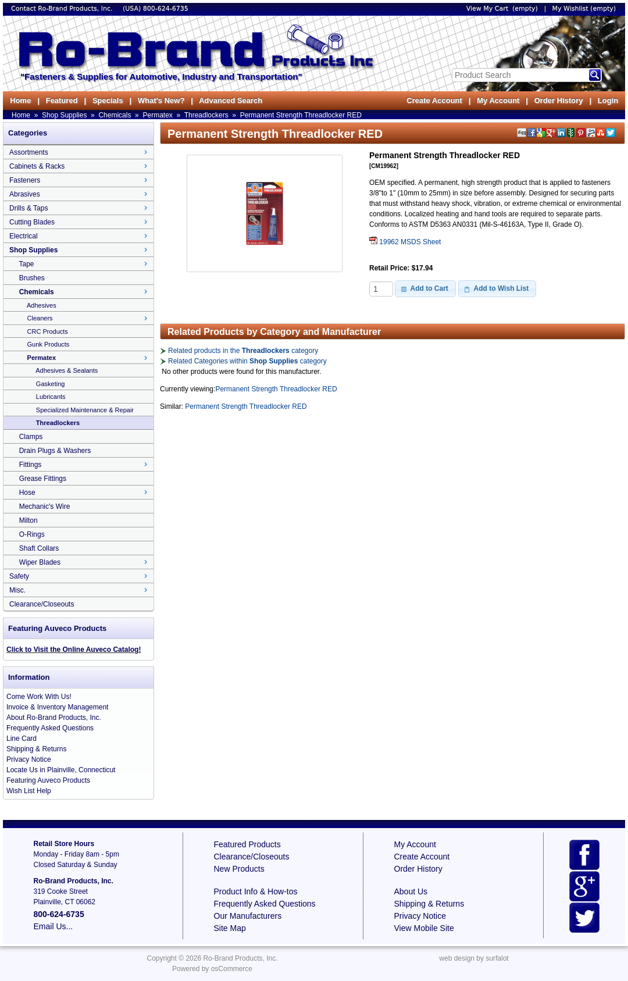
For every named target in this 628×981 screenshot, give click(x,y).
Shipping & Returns (36, 749)
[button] (425, 288)
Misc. (17, 590)
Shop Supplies (64, 115)
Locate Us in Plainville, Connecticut (60, 770)
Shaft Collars (39, 548)
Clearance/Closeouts (41, 604)
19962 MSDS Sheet (405, 242)
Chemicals (114, 115)
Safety (19, 576)
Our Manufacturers (248, 916)
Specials (107, 100)
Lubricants (51, 396)
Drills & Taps (28, 208)
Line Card (21, 738)
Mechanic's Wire (44, 506)
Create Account (434, 100)
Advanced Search (230, 100)
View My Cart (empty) (502, 8)
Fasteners (24, 180)
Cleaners (40, 318)
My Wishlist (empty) (584, 8)
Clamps (31, 437)
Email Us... (53, 926)
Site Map (230, 928)
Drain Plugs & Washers (55, 451)
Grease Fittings (42, 479)
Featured (61, 100)
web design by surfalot (473, 958)
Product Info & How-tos (256, 891)
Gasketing (50, 383)
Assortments (28, 152)
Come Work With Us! (39, 697)
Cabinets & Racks (37, 166)
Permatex (157, 115)
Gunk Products (48, 344)
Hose (27, 492)
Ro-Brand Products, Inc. (240, 958)
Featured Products (247, 844)
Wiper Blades (39, 562)
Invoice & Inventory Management (57, 707)
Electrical (23, 236)
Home (20, 100)
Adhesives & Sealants (66, 370)
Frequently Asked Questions (50, 728)
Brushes (32, 278)
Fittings (30, 465)
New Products (239, 868)
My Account (498, 100)
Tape (26, 264)
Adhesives (41, 305)
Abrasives (24, 194)
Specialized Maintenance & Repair (85, 409)
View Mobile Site (424, 928)
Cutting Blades (32, 222)
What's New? (161, 100)
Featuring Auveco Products (48, 780)
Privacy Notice (28, 759)
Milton (28, 520)
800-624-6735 (165, 8)
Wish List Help (28, 791)
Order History (558, 100)
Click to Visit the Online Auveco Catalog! (73, 649)
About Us (411, 891)
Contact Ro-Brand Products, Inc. (63, 8)
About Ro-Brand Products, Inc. (53, 718)
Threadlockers (206, 115)
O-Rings (32, 534)
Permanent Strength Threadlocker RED (301, 115)
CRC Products (47, 331)
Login (608, 100)
